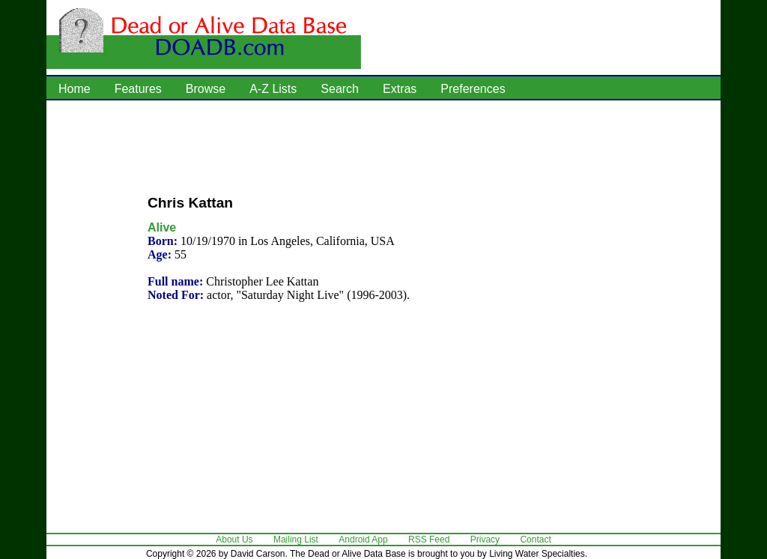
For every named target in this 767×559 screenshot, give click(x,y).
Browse (205, 88)
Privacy (485, 539)
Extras (399, 88)
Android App (363, 539)
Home (74, 88)
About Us (234, 539)
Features (138, 88)
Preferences (472, 88)
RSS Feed (428, 539)
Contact (535, 539)
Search (340, 88)
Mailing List (295, 539)
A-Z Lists (273, 88)
